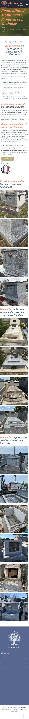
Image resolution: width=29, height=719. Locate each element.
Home (3, 27)
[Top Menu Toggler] (27, 4)
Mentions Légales (7, 709)
